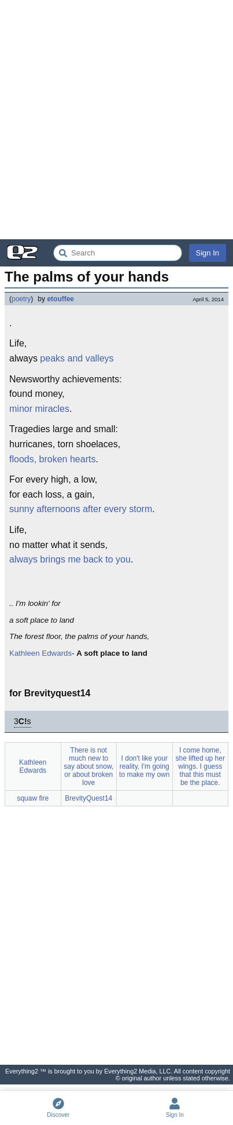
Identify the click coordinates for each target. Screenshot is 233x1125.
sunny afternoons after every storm (80, 509)
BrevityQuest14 (88, 798)
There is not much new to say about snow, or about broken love (88, 766)
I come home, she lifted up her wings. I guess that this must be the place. (200, 766)
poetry (21, 299)
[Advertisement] (116, 119)
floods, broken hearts (52, 459)
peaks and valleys (76, 358)
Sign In (207, 253)
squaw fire (33, 798)
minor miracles (39, 409)
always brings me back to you (70, 559)
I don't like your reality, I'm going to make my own (144, 766)
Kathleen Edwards (40, 653)
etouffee (60, 299)
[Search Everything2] (117, 252)
